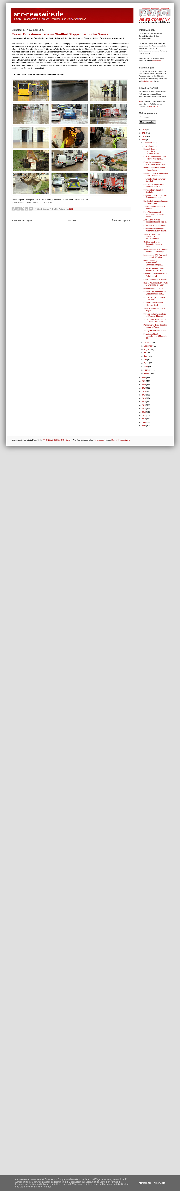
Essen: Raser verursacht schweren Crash (153, 304)
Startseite (71, 220)
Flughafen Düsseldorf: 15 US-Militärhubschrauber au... (155, 197)
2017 (144, 395)
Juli (145, 353)
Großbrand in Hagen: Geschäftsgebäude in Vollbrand (152, 244)
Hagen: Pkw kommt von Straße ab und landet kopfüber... (155, 284)
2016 (144, 398)
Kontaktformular (147, 81)
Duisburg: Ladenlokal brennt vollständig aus (154, 169)
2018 (144, 391)
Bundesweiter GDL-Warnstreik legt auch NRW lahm (155, 256)
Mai (145, 360)
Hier (140, 101)
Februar (147, 370)
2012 (144, 412)
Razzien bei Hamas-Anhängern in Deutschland (155, 202)
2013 (144, 409)
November (148, 146)
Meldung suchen (147, 122)
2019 (144, 388)
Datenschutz (153, 106)
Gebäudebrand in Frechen (153, 288)
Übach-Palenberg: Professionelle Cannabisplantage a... (153, 263)
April (146, 363)
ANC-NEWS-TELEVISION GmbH (57, 440)
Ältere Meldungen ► (121, 220)
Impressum (99, 440)
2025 (144, 133)
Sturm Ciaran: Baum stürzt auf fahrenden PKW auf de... (155, 321)
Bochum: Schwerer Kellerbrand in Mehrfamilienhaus (155, 174)
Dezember (148, 143)
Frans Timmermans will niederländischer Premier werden (154, 214)
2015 (144, 402)
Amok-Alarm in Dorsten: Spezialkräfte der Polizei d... (155, 221)
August (147, 349)
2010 (144, 419)
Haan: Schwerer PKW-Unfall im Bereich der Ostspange (155, 251)
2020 (144, 385)
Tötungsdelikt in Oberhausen (154, 331)
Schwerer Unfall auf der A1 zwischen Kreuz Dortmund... (155, 230)
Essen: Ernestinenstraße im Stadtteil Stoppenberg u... (154, 269)
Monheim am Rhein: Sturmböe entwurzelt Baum (155, 326)
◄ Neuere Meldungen (22, 220)
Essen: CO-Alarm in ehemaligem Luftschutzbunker (151, 151)
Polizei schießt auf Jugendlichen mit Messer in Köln (155, 336)
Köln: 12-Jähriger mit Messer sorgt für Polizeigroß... (154, 158)
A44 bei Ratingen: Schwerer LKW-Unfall (154, 298)
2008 (144, 426)
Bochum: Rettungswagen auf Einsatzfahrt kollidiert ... (154, 293)
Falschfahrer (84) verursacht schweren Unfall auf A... (154, 186)
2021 (144, 381)
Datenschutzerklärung (120, 440)
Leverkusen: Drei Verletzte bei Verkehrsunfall (155, 275)
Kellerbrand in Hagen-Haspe (154, 225)
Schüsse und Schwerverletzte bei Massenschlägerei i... (155, 315)
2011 (144, 415)
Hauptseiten (156, 61)
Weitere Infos (145, 1183)
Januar (147, 373)
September (148, 346)
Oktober (147, 343)
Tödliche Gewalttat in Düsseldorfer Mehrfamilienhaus (151, 236)
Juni (146, 356)
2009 (144, 422)
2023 (144, 140)
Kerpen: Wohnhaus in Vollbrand (155, 279)
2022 (144, 378)
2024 (144, 136)
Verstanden (159, 1183)
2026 (144, 129)
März (146, 367)
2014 (144, 405)
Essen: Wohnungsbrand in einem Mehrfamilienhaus (154, 163)
